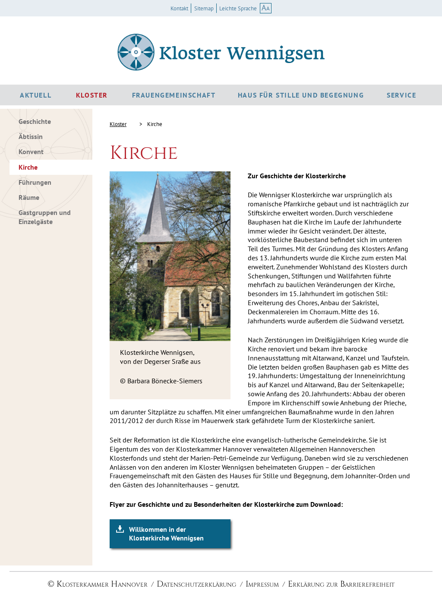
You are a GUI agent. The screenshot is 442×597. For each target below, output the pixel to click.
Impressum (262, 584)
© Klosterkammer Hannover (97, 584)
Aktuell (35, 95)
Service (401, 95)
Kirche (28, 167)
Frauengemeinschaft (174, 95)
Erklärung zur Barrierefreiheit (341, 584)
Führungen (35, 182)
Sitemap (204, 8)
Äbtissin (31, 136)
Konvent (31, 151)
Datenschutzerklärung (196, 584)
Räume (29, 197)
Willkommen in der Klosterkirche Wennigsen (166, 534)
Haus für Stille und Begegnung (301, 95)
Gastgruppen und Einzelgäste (45, 217)
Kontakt (179, 8)
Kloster (92, 95)
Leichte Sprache (238, 8)
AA (266, 8)
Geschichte (35, 121)
